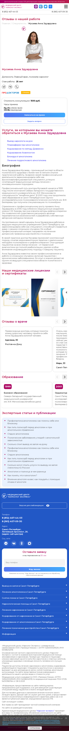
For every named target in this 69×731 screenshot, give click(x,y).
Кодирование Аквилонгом (21, 153)
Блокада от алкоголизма (19, 157)
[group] (15, 298)
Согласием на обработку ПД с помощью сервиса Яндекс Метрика (31, 723)
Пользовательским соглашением (49, 721)
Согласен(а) (35, 728)
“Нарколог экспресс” (45, 711)
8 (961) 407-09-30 (59, 12)
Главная (6, 24)
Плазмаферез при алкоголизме (23, 145)
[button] (64, 272)
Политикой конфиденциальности (13, 723)
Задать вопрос (34, 121)
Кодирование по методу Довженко (25, 149)
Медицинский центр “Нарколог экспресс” (11, 6)
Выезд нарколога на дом (20, 141)
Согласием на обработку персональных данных (23, 721)
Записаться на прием (34, 115)
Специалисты (19, 24)
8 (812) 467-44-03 (10, 12)
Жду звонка (34, 569)
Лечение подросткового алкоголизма (26, 160)
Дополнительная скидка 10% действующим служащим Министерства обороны (34, 1)
